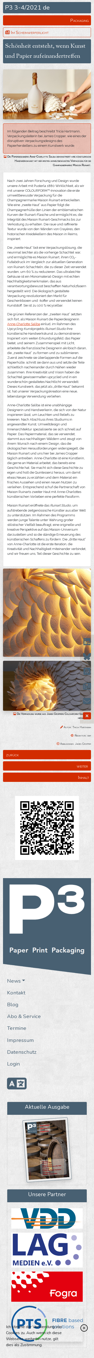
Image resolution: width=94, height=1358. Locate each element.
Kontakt (16, 992)
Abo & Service (24, 1016)
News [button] (14, 980)
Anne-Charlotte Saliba (23, 324)
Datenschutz (22, 1051)
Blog (12, 1004)
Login (13, 1063)
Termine (16, 1028)
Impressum (20, 1040)
